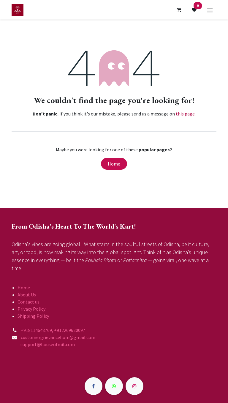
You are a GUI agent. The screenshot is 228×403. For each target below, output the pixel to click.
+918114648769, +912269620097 (53, 330)
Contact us (28, 302)
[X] (114, 386)
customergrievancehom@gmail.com (58, 337)
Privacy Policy (31, 309)
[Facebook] (93, 386)
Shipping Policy (33, 316)
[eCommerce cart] (178, 10)
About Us (27, 295)
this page (185, 114)
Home (114, 164)
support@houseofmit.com (43, 344)
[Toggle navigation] (209, 10)
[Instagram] (134, 386)
